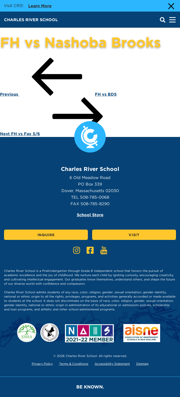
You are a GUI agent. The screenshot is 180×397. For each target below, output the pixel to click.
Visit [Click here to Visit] (134, 235)
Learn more (40, 5)
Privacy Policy (42, 364)
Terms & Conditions (73, 364)
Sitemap (142, 364)
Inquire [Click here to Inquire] (46, 235)
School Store (90, 214)
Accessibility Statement (112, 364)
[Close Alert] (170, 5)
